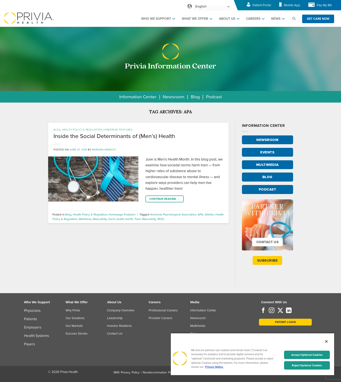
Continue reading (164, 199)
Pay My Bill (324, 5)
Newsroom (173, 96)
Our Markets (74, 325)
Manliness (85, 219)
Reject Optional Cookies (307, 365)
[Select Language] (212, 6)
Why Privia (73, 310)
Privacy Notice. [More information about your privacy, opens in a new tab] (214, 367)
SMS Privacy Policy (126, 372)
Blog (195, 96)
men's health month (120, 219)
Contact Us (114, 333)
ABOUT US (227, 18)
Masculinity (100, 219)
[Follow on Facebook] (263, 311)
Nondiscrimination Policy (159, 372)
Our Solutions (75, 318)
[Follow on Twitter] (280, 311)
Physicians (32, 310)
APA (200, 214)
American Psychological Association (173, 214)
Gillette (209, 214)
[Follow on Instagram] (271, 311)
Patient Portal (261, 5)
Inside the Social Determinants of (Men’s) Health (114, 136)
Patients (30, 319)
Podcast (214, 96)
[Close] (326, 341)
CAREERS (253, 18)
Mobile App (292, 5)
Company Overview (120, 310)
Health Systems (36, 335)
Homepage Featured (118, 130)
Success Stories (76, 333)
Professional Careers (163, 310)
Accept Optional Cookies (307, 355)
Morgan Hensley (104, 150)
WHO (160, 219)
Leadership (115, 318)
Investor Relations (119, 325)
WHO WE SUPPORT (156, 18)
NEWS (275, 18)
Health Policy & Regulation (82, 130)
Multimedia (197, 325)
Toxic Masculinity (145, 219)
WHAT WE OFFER (195, 18)
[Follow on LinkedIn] (289, 311)
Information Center (137, 96)
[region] (252, 354)
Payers (29, 344)
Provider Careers (160, 318)
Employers (32, 327)
